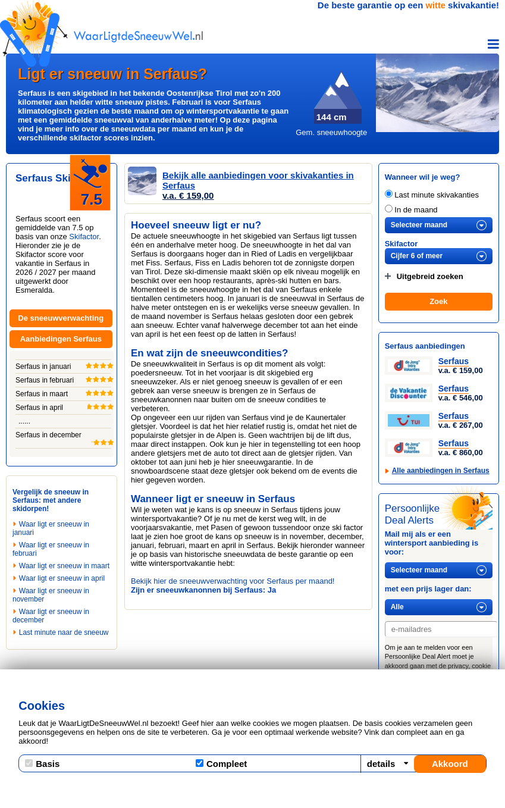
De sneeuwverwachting (60, 318)
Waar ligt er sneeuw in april (62, 578)
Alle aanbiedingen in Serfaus (441, 470)
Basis (42, 764)
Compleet (221, 764)
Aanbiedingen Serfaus (61, 338)
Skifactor (84, 236)
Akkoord (450, 764)
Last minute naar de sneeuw (64, 632)
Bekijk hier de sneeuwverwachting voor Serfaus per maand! (233, 581)
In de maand (411, 209)
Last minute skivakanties (432, 194)
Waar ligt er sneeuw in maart (64, 566)
